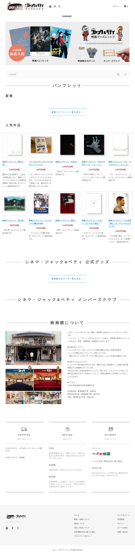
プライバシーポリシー (83, 536)
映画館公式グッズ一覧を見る (66, 279)
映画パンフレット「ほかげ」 (66, 162)
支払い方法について (82, 528)
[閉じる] (125, 74)
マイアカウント (123, 515)
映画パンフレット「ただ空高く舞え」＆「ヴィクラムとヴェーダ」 (119, 223)
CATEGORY (67, 16)
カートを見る (122, 528)
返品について (79, 523)
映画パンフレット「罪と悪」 (13, 220)
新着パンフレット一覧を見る (66, 112)
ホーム (76, 515)
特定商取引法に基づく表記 (84, 532)
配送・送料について (82, 519)
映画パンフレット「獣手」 (65, 220)
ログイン (116, 6)
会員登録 (120, 519)
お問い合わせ (122, 532)
